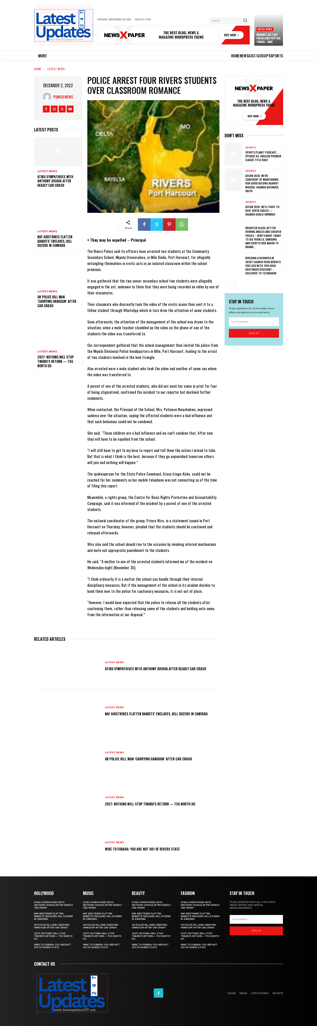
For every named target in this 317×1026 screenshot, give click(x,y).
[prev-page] (227, 284)
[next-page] (234, 284)
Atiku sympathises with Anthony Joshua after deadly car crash (55, 181)
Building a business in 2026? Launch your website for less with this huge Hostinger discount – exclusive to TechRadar (263, 265)
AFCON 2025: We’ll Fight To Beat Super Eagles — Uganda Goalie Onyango (262, 210)
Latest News (265, 29)
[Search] (245, 20)
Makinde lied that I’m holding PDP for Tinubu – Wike (268, 38)
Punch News (63, 97)
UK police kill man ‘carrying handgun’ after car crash (56, 301)
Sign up (254, 333)
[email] (254, 321)
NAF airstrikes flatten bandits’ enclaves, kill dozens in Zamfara (54, 241)
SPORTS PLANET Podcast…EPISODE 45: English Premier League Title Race (263, 156)
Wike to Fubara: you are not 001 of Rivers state (149, 849)
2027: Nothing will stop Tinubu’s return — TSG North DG (55, 361)
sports (250, 147)
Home (37, 69)
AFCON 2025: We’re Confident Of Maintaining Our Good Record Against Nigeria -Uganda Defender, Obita (262, 183)
